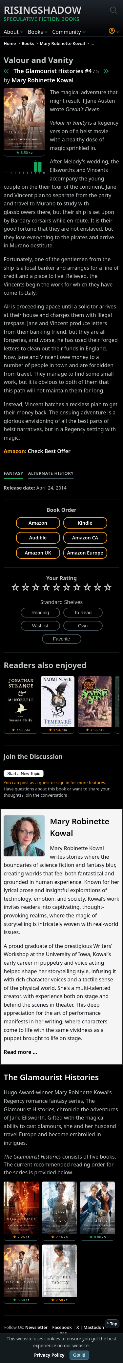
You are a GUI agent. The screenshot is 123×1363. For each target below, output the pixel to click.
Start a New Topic (23, 773)
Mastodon (94, 1327)
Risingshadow (42, 13)
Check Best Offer (49, 451)
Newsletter (36, 1327)
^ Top (112, 1324)
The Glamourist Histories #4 (52, 71)
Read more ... (20, 1052)
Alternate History (51, 473)
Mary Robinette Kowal (42, 80)
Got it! (79, 1355)
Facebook (62, 1327)
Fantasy (13, 473)
